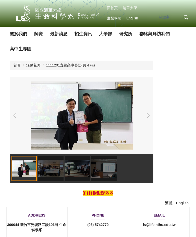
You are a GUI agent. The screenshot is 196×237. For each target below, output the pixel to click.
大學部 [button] (105, 33)
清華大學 (130, 8)
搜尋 (186, 17)
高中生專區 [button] (20, 49)
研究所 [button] (125, 33)
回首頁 (112, 8)
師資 (38, 33)
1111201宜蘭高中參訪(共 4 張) (70, 65)
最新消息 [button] (58, 33)
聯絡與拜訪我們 (154, 33)
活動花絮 (33, 65)
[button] (16, 115)
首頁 (17, 65)
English (132, 18)
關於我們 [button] (18, 33)
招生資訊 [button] (83, 33)
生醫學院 (114, 18)
